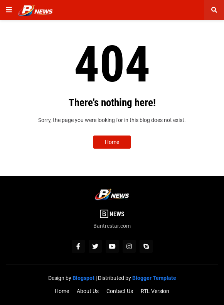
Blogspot (83, 278)
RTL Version (155, 291)
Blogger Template (154, 278)
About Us (88, 291)
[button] (9, 10)
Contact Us (119, 291)
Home (112, 142)
